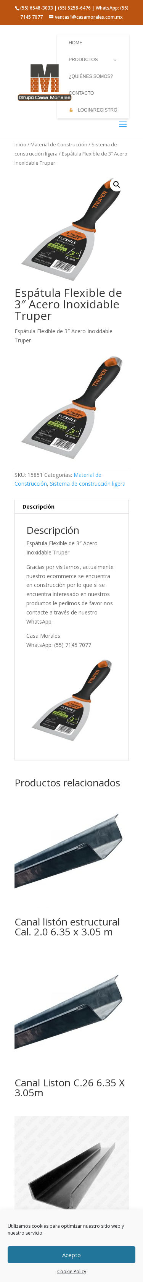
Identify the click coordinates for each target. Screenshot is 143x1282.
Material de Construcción (59, 144)
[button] (117, 184)
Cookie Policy (71, 1271)
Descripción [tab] (38, 506)
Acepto (71, 1255)
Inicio (20, 144)
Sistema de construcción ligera (87, 483)
